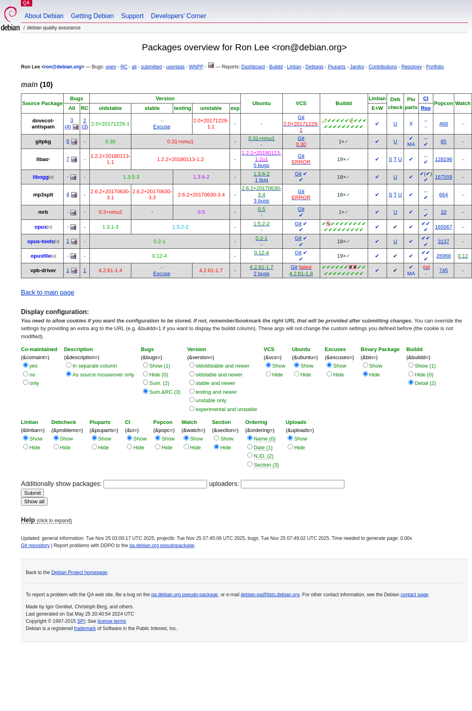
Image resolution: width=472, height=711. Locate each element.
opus (40, 227)
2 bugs (261, 274)
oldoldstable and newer (223, 366)
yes (33, 366)
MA (411, 144)
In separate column (94, 366)
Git (301, 117)
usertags (175, 67)
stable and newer (216, 383)
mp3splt (43, 195)
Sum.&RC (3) (164, 392)
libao (42, 159)
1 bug (261, 180)
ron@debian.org (62, 67)
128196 (443, 159)
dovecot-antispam (43, 124)
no (32, 375)
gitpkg (43, 141)
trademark (85, 628)
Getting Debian (92, 15)
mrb (43, 212)
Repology (412, 67)
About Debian (44, 15)
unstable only (211, 400)
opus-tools (40, 241)
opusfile (41, 256)
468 (443, 124)
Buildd (275, 67)
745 (443, 270)
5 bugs (261, 165)
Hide (277, 375)
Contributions (382, 67)
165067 (443, 227)
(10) (37, 85)
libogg (40, 177)
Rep (426, 108)
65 (443, 141)
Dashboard (253, 67)
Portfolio (435, 67)
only (34, 383)
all (134, 67)
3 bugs (261, 201)
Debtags (315, 67)
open (111, 67)
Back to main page (48, 292)
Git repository (35, 545)
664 (443, 195)
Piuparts (337, 67)
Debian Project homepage (79, 572)
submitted (151, 67)
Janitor (357, 67)
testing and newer (216, 392)
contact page (415, 594)
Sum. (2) (159, 383)
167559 (443, 177)
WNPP (196, 67)
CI (426, 98)
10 (443, 212)
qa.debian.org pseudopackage (161, 545)
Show (279, 366)
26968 (443, 256)
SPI (81, 621)
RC (123, 67)
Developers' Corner (178, 15)
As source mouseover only (103, 375)
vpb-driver (43, 270)
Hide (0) (158, 375)
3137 (443, 241)
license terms (111, 621)
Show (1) (159, 366)
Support (132, 15)
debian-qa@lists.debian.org (270, 594)
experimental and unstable (226, 409)
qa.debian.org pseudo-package (184, 594)
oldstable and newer (219, 375)
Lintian (294, 67)
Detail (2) (425, 383)
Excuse (161, 127)
